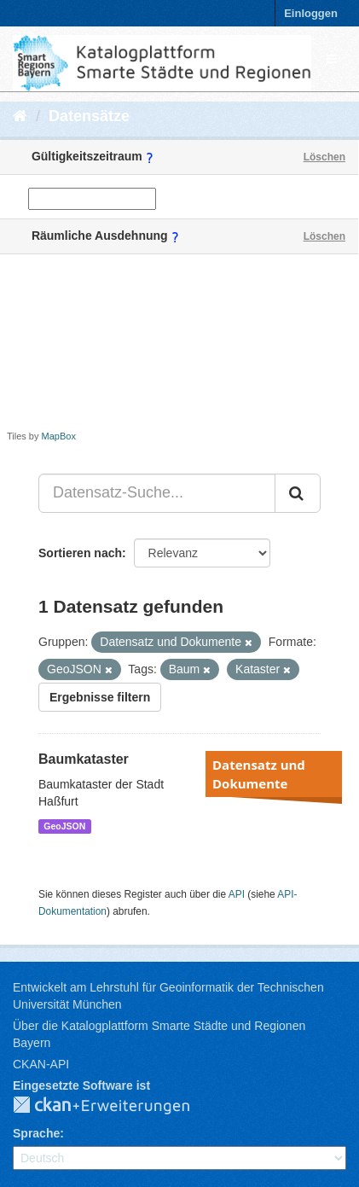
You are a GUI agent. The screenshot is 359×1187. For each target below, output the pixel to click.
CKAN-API (41, 1064)
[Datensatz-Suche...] (156, 493)
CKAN (115, 1106)
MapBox (59, 436)
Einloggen (311, 13)
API (237, 894)
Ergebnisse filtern (99, 697)
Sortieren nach (80, 553)
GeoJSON (64, 826)
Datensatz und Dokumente (258, 774)
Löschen (324, 157)
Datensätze (89, 116)
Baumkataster (83, 759)
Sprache (36, 1133)
